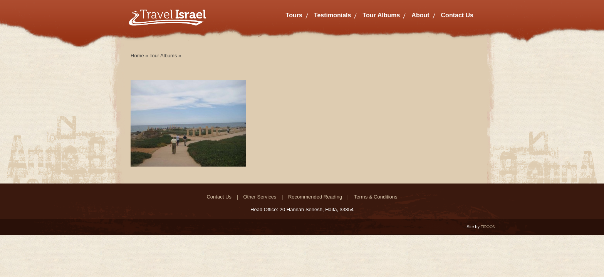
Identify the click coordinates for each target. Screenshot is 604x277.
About (420, 15)
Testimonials (332, 15)
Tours (294, 15)
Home (137, 55)
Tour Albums (381, 15)
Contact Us (457, 15)
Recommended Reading (315, 197)
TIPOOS (488, 227)
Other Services (259, 197)
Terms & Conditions (376, 197)
